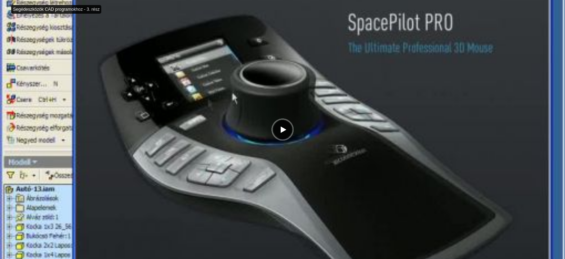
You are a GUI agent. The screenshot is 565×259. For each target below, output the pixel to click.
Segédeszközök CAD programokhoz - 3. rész (56, 9)
